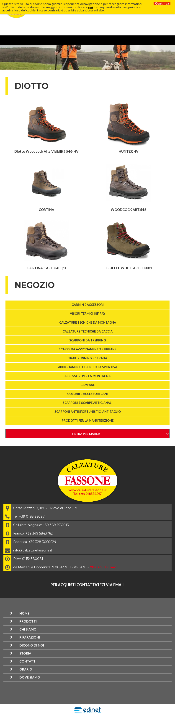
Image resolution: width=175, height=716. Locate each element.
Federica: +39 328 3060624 (34, 542)
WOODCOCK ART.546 (128, 210)
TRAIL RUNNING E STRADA (87, 358)
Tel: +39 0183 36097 (29, 516)
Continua (162, 3)
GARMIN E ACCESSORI (88, 304)
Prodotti (28, 621)
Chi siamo (27, 629)
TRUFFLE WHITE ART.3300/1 (128, 268)
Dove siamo (29, 677)
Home (24, 613)
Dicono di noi (31, 645)
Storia (25, 653)
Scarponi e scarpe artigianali (87, 403)
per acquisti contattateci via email (88, 585)
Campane (87, 385)
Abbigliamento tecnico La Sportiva (87, 367)
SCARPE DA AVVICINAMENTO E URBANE (87, 349)
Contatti (27, 661)
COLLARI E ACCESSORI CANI (87, 394)
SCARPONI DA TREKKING (87, 340)
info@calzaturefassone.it (32, 550)
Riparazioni (29, 637)
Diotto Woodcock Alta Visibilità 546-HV (46, 151)
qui (90, 7)
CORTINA (46, 210)
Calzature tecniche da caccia (88, 331)
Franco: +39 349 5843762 (33, 533)
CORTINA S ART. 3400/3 (46, 268)
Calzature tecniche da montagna (87, 322)
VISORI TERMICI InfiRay (87, 313)
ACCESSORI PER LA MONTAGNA (87, 376)
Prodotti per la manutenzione (87, 420)
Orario (25, 669)
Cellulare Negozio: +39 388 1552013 (41, 525)
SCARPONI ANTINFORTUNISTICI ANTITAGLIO (87, 411)
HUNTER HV (129, 151)
